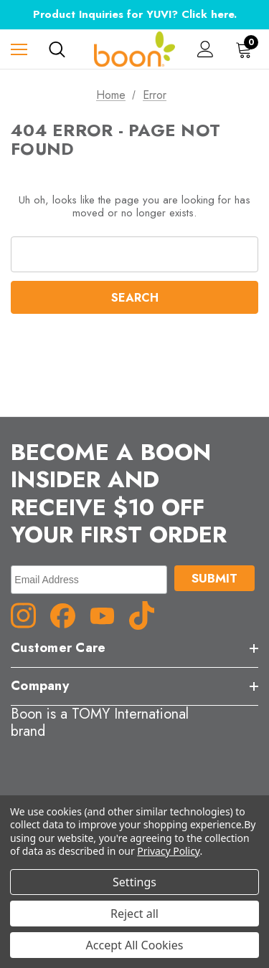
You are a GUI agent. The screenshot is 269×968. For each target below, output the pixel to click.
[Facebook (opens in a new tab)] (68, 615)
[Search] (57, 49)
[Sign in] (205, 49)
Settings (134, 882)
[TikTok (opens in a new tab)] (147, 615)
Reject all (134, 913)
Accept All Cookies (135, 945)
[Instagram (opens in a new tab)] (29, 615)
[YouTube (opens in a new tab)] (108, 615)
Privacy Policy (168, 851)
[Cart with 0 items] (246, 49)
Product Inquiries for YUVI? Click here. (135, 14)
